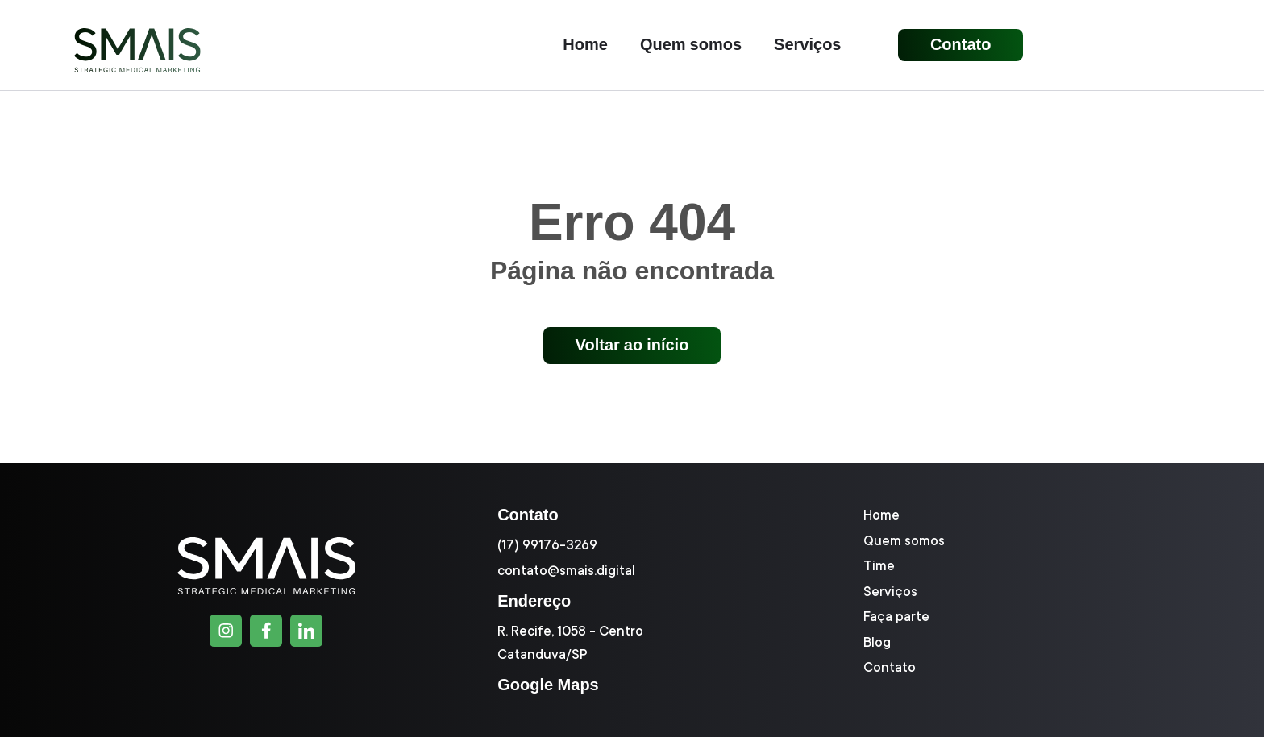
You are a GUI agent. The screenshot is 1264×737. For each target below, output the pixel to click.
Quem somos (691, 45)
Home (585, 45)
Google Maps (548, 685)
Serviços (807, 45)
